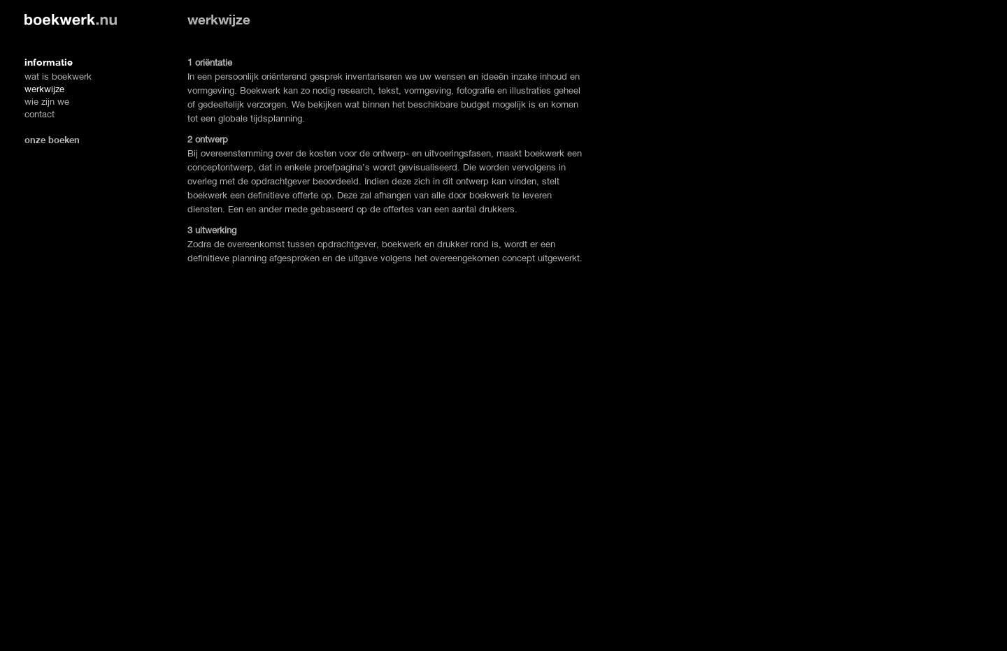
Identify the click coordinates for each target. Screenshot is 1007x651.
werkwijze (44, 89)
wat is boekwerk (58, 76)
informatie (48, 62)
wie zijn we (46, 101)
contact (39, 114)
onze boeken (52, 139)
